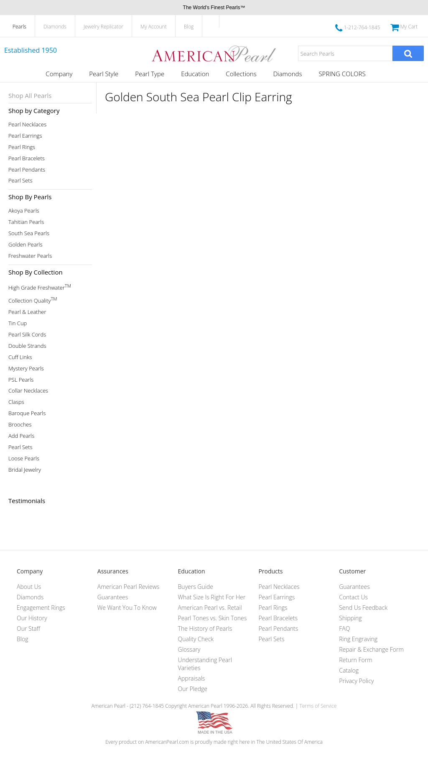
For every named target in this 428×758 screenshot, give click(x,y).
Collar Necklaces (28, 390)
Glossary (189, 649)
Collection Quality (32, 299)
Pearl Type (149, 73)
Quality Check (196, 639)
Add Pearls (21, 435)
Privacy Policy (356, 681)
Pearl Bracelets (26, 158)
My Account (153, 26)
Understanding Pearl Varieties (205, 664)
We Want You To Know (127, 608)
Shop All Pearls (29, 95)
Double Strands (27, 345)
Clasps (16, 402)
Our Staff (28, 628)
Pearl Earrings (25, 135)
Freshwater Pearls (30, 256)
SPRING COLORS (341, 73)
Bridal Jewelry (24, 469)
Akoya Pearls (23, 210)
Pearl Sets (20, 180)
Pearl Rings (21, 147)
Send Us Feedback (363, 608)
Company (59, 73)
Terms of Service (317, 705)
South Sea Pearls (28, 233)
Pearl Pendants (26, 169)
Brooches (20, 424)
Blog (189, 26)
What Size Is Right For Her (212, 597)
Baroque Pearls (27, 413)
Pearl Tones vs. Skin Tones (212, 618)
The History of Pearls (205, 628)
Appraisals (191, 678)
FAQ (344, 628)
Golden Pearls (25, 244)
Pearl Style (103, 73)
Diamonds (54, 26)
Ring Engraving (358, 639)
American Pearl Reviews (128, 587)
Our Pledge (192, 689)
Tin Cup (17, 323)
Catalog (349, 670)
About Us (29, 587)
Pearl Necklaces (27, 124)
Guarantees (112, 597)
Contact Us (353, 597)
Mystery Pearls (26, 368)
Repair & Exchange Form (371, 649)
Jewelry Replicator (103, 26)
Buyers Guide (195, 587)
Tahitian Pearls (26, 222)
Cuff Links (20, 357)
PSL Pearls (20, 379)
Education (195, 73)
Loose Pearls (23, 458)
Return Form (355, 660)
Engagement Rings (41, 608)
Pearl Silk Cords (27, 334)
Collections (241, 73)
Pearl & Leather (27, 312)
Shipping (350, 618)
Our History (32, 618)
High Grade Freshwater (39, 287)
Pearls (19, 26)
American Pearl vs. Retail (210, 608)
